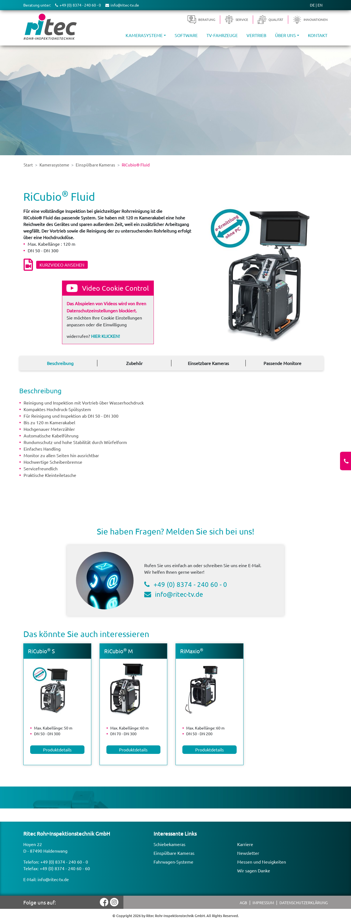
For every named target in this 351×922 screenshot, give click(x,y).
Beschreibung (60, 363)
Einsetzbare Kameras (208, 363)
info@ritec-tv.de (179, 594)
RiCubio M (118, 650)
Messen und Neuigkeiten (261, 861)
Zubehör (134, 363)
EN (320, 4)
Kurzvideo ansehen (61, 264)
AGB (243, 902)
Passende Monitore (282, 363)
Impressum (263, 902)
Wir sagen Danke (253, 870)
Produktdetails (57, 749)
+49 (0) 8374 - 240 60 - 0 (190, 584)
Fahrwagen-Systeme (173, 861)
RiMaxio (191, 650)
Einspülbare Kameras (174, 853)
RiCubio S (41, 650)
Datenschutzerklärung (303, 902)
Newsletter (248, 853)
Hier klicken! (105, 336)
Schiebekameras (169, 844)
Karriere (245, 844)
